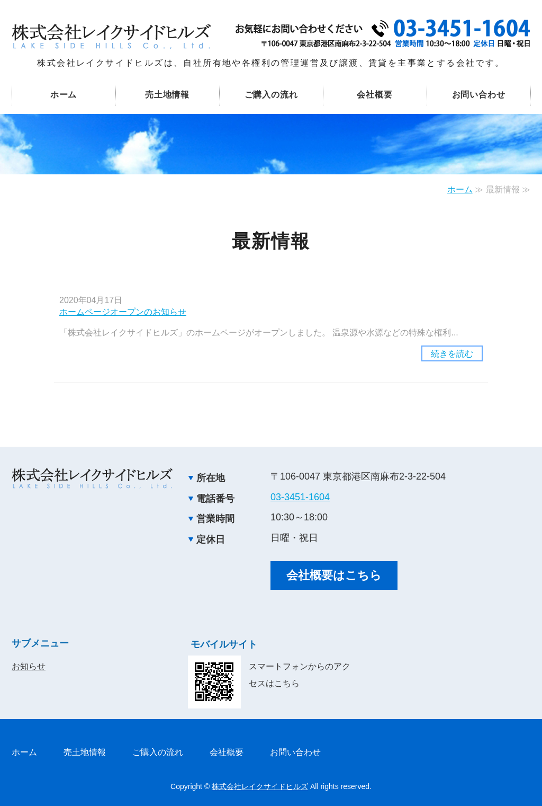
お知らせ (29, 666)
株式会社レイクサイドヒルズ (260, 786)
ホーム (63, 94)
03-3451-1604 (300, 497)
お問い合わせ (478, 94)
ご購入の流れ (271, 94)
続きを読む (452, 353)
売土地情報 (167, 94)
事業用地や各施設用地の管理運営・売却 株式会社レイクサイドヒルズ (111, 36)
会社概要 (374, 94)
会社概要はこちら (334, 575)
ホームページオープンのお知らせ (122, 311)
